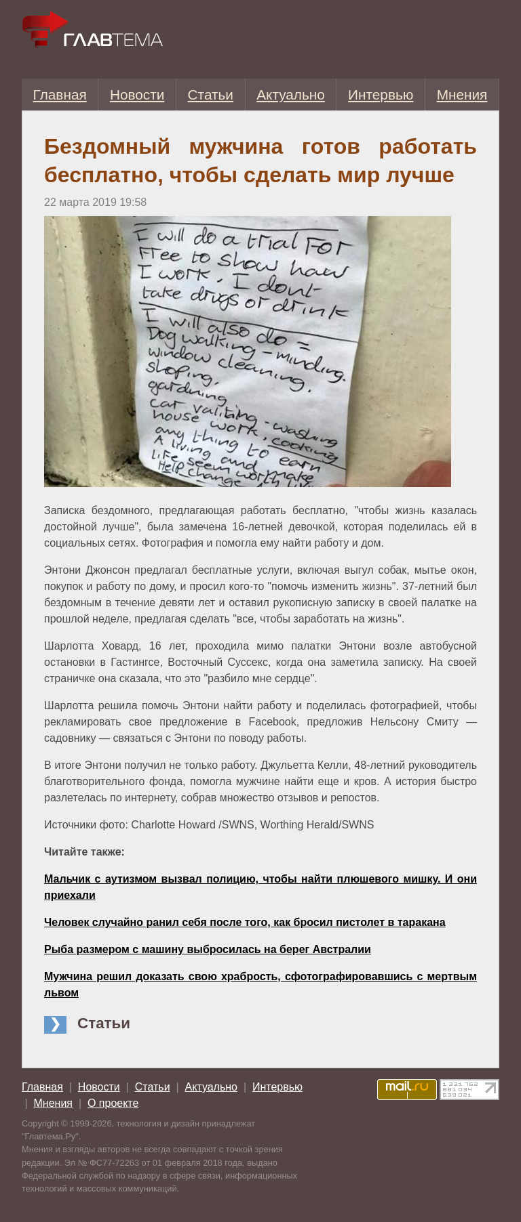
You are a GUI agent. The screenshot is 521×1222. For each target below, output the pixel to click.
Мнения (462, 94)
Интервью (380, 94)
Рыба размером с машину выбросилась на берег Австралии (207, 949)
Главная (60, 94)
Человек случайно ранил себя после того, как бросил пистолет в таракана (245, 922)
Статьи (210, 94)
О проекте (113, 1103)
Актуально (290, 94)
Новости (137, 94)
